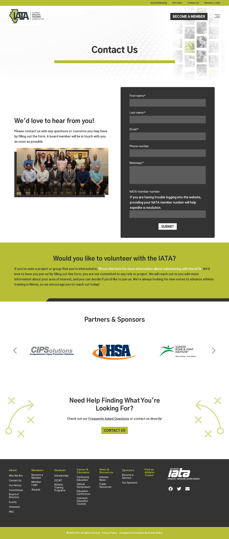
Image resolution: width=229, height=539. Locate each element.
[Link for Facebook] (170, 488)
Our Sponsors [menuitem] (129, 482)
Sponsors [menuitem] (128, 470)
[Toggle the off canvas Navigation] (217, 16)
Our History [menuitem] (15, 485)
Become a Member (189, 16)
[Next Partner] (213, 351)
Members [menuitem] (37, 470)
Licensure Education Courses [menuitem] (82, 501)
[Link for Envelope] (187, 488)
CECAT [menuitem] (58, 480)
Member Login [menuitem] (212, 3)
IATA (77, 532)
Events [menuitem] (13, 502)
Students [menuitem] (60, 470)
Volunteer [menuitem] (14, 506)
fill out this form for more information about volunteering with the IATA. (150, 269)
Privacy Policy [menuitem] (109, 532)
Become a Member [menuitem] (37, 476)
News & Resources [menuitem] (106, 471)
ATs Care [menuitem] (177, 3)
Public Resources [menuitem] (105, 485)
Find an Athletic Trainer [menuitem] (150, 472)
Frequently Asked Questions (108, 419)
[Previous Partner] (15, 351)
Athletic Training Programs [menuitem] (59, 487)
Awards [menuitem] (35, 489)
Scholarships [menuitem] (61, 475)
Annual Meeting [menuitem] (158, 3)
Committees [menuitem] (16, 490)
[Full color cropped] (27, 16)
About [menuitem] (13, 470)
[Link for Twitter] (179, 488)
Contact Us (114, 430)
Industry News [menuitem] (104, 478)
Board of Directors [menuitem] (14, 496)
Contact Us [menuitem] (193, 3)
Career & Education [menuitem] (83, 471)
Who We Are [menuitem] (16, 475)
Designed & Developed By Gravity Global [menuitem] (140, 532)
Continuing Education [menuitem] (83, 478)
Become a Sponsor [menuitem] (127, 476)
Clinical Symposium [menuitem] (83, 485)
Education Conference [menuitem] (83, 492)
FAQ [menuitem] (11, 511)
